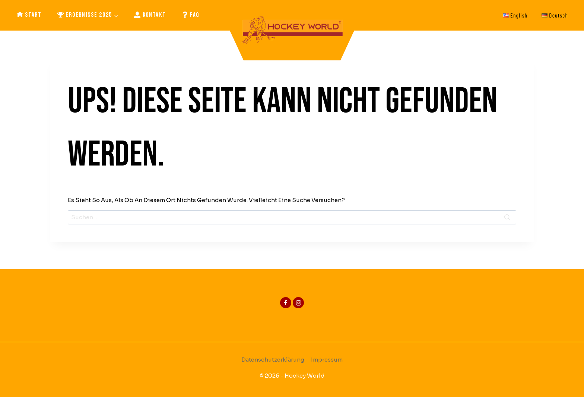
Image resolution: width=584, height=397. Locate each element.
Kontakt (150, 15)
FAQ (191, 15)
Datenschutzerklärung (272, 359)
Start (29, 15)
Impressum (327, 359)
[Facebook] (285, 302)
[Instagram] (298, 302)
